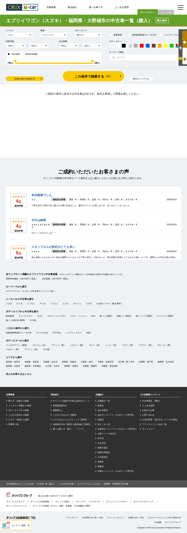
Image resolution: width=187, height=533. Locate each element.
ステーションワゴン (57, 316)
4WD (88, 332)
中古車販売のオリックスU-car (20, 484)
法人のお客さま (168, 12)
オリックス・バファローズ (88, 501)
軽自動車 (10, 316)
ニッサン (31, 303)
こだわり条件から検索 (18, 415)
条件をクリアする (141, 79)
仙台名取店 (103, 410)
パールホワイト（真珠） (17, 345)
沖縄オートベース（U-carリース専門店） (116, 471)
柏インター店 (104, 424)
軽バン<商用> (106, 316)
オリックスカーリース (16, 506)
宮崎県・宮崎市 (71, 366)
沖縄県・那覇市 (90, 366)
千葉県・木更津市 (105, 362)
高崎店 (101, 419)
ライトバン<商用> (165, 316)
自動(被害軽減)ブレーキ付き (19, 332)
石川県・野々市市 (126, 362)
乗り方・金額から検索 (18, 401)
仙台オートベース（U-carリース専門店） (116, 415)
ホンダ (19, 303)
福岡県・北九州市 (165, 362)
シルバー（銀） (77, 345)
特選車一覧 (13, 424)
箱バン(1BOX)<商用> (15, 320)
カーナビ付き (42, 332)
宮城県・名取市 (32, 362)
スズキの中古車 (66, 484)
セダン (40, 316)
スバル (66, 303)
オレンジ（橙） (164, 345)
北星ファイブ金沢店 (107, 433)
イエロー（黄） (13, 349)
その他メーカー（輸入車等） (109, 303)
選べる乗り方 (96, 7)
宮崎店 (101, 462)
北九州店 (102, 443)
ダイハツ (77, 303)
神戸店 (101, 438)
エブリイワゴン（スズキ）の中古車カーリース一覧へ (30, 291)
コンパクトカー (25, 316)
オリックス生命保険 (40, 501)
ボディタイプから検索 (18, 410)
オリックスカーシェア (144, 501)
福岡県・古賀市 (13, 366)
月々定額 (184, 56)
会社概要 (157, 522)
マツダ (42, 303)
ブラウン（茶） (146, 345)
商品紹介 (72, 7)
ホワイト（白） (40, 345)
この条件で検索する (93, 76)
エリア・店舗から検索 (18, 419)
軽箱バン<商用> (124, 316)
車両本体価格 (29, 54)
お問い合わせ (148, 415)
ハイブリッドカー (170, 35)
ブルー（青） (128, 345)
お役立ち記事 (148, 410)
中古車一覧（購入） (46, 484)
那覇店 (101, 466)
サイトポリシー (72, 518)
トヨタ (9, 303)
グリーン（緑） (32, 349)
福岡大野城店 (104, 452)
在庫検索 (51, 7)
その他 (33, 320)
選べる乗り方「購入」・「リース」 (69, 429)
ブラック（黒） (58, 345)
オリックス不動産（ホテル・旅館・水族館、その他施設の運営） (62, 506)
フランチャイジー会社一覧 (154, 424)
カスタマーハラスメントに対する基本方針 (164, 518)
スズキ (89, 303)
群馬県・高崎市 (69, 362)
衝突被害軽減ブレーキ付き (142, 35)
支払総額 (13, 54)
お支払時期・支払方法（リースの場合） (160, 419)
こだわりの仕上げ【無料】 (65, 415)
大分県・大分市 (52, 366)
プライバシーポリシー (115, 518)
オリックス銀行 (62, 501)
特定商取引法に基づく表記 (92, 518)
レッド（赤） (111, 345)
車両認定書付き (60, 405)
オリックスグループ (15, 501)
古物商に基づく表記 (136, 518)
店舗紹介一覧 (104, 401)
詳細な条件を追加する (25, 79)
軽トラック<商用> (144, 316)
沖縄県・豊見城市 (109, 366)
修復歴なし (58, 410)
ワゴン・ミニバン (78, 316)
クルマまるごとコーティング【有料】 (70, 419)
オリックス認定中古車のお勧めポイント (71, 401)
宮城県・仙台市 (50, 362)
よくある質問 (122, 7)
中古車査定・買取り (151, 401)
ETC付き (57, 332)
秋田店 (101, 405)
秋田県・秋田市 (13, 362)
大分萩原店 (103, 457)
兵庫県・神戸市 (146, 362)
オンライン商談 (18, 525)
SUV (93, 316)
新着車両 (115, 35)
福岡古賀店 (103, 448)
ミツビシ (54, 303)
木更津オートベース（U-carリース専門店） (117, 429)
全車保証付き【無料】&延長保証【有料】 (72, 424)
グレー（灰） (95, 345)
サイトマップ (148, 429)
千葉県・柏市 (87, 362)
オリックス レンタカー (116, 501)
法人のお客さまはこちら (19, 374)
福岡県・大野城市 (33, 366)
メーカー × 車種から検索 (19, 405)
